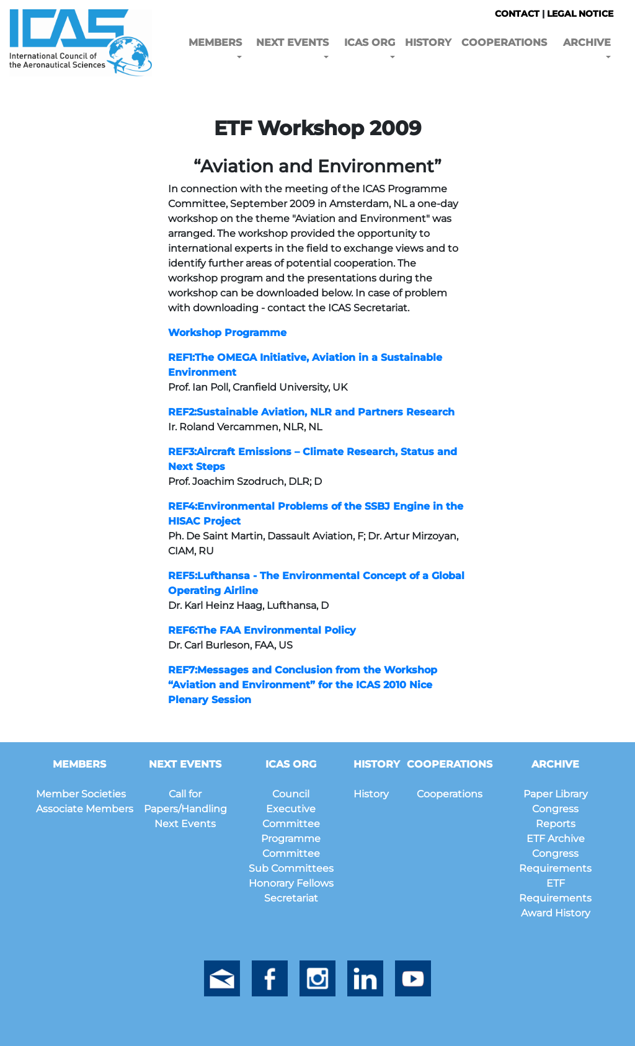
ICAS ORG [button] (369, 42)
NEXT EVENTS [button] (292, 42)
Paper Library (555, 794)
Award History (555, 913)
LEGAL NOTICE (580, 14)
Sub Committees (291, 868)
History (371, 794)
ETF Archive (555, 838)
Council (290, 794)
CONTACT (517, 14)
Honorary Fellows (291, 883)
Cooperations (449, 794)
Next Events (185, 824)
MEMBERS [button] (215, 42)
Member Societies (81, 794)
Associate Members (84, 809)
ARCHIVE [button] (587, 42)
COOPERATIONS (504, 42)
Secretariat (291, 898)
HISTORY (428, 42)
